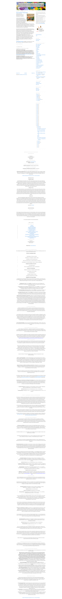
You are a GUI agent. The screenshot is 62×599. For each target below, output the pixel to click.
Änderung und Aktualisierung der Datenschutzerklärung (32, 236)
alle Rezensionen (38, 39)
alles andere (37, 40)
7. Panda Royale (38, 53)
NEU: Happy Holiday (38, 44)
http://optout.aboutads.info (38, 377)
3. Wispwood (37, 49)
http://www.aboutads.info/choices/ (41, 376)
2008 (37, 125)
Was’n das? (37, 84)
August (38, 143)
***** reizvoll (37, 98)
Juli (37, 144)
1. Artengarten (37, 47)
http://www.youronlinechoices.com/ (26, 377)
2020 (37, 111)
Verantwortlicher (32, 226)
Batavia (38, 136)
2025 (37, 105)
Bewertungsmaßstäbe (42, 23)
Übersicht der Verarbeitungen (32, 227)
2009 (37, 124)
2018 (37, 113)
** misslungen (37, 95)
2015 (37, 117)
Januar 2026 (37, 90)
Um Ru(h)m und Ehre (38, 83)
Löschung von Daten (31, 235)
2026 (37, 104)
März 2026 (37, 88)
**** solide (37, 97)
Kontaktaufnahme (32, 233)
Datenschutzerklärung (38, 34)
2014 (37, 118)
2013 (37, 119)
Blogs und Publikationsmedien (32, 232)
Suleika (38, 135)
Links (36, 35)
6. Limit (37, 52)
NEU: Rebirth (37, 46)
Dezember (38, 126)
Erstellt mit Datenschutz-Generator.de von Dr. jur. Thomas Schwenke (31, 175)
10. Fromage (37, 57)
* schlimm (37, 94)
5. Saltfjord (37, 51)
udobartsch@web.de (33, 245)
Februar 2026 (37, 89)
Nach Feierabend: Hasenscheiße (22, 12)
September (38, 142)
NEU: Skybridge (38, 45)
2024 (37, 106)
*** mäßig (37, 96)
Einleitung (32, 225)
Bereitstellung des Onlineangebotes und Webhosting (31, 234)
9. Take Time (37, 56)
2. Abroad (37, 48)
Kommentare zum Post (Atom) (23, 74)
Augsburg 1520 (38, 82)
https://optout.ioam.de (20, 414)
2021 (37, 110)
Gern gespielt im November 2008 (41, 128)
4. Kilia (37, 50)
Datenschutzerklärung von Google (20, 54)
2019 (37, 112)
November (38, 127)
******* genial (37, 100)
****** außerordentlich (38, 99)
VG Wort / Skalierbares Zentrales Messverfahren (32, 231)
